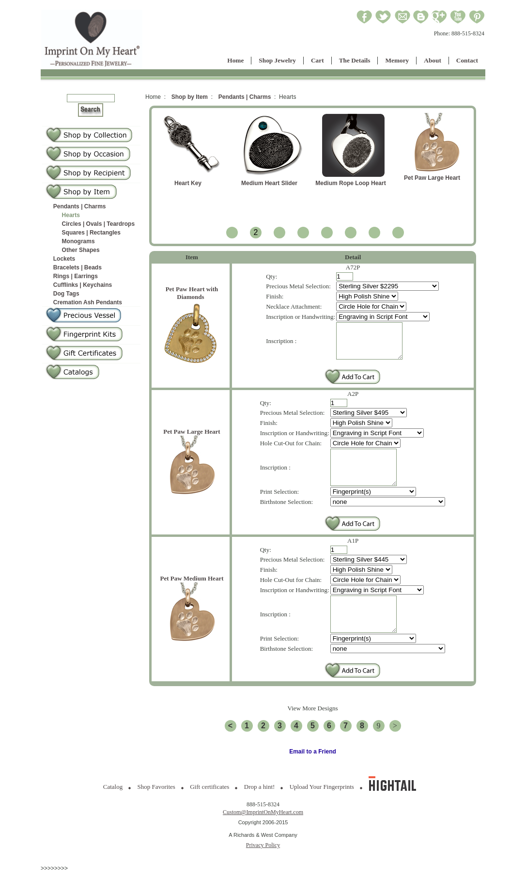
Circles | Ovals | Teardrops (98, 223)
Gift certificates (209, 808)
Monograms (78, 241)
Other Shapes (81, 250)
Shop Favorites (156, 808)
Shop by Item (189, 97)
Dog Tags (66, 293)
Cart (317, 60)
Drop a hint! (259, 808)
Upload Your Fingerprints (322, 808)
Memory (397, 60)
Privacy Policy (263, 866)
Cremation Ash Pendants (87, 302)
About (432, 60)
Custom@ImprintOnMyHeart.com (263, 834)
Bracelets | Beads (77, 267)
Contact (467, 60)
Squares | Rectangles (91, 232)
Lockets (64, 258)
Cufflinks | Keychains (82, 285)
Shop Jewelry (277, 60)
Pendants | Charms (79, 206)
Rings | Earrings (75, 276)
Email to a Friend (312, 773)
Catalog (113, 808)
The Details (355, 60)
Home (235, 60)
